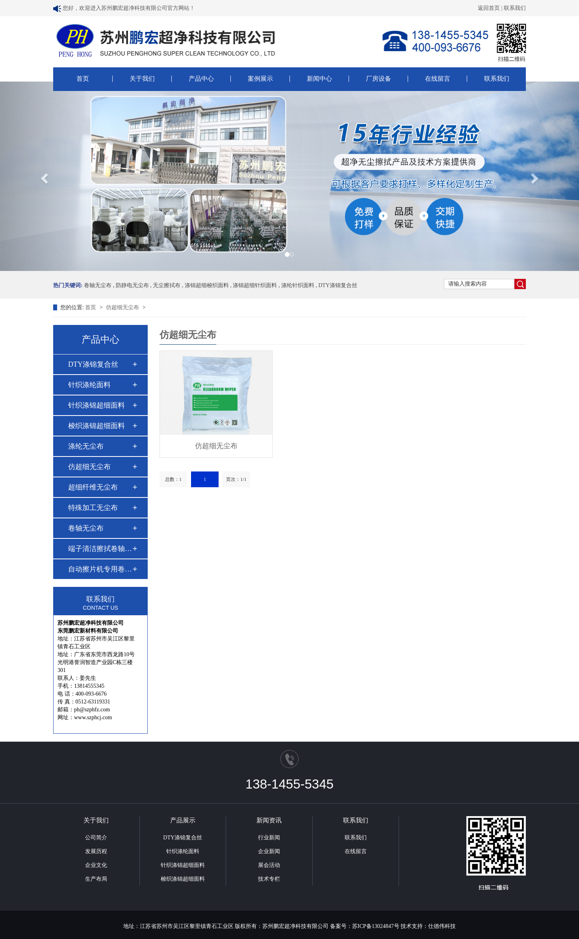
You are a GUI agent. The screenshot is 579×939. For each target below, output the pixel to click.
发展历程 (96, 851)
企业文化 (96, 865)
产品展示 (182, 820)
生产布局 (96, 879)
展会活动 (269, 865)
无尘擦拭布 (166, 285)
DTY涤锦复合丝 (337, 285)
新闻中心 (319, 79)
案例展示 (260, 79)
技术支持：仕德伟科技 (428, 926)
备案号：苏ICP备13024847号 (364, 926)
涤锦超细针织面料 (255, 285)
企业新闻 (269, 851)
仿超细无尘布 (123, 307)
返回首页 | (491, 8)
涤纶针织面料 (297, 285)
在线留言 (437, 79)
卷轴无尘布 (97, 285)
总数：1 (173, 479)
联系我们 (515, 8)
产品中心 (201, 79)
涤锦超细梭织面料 (207, 285)
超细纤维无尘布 (93, 487)
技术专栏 (269, 879)
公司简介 (96, 838)
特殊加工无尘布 (93, 508)
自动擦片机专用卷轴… (100, 569)
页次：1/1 (236, 479)
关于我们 (142, 79)
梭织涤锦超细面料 (96, 426)
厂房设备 (378, 79)
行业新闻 (269, 838)
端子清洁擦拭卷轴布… (100, 549)
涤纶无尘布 (86, 446)
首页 (82, 79)
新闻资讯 (269, 820)
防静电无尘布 (132, 285)
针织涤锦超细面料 (96, 405)
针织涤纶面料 (89, 385)
